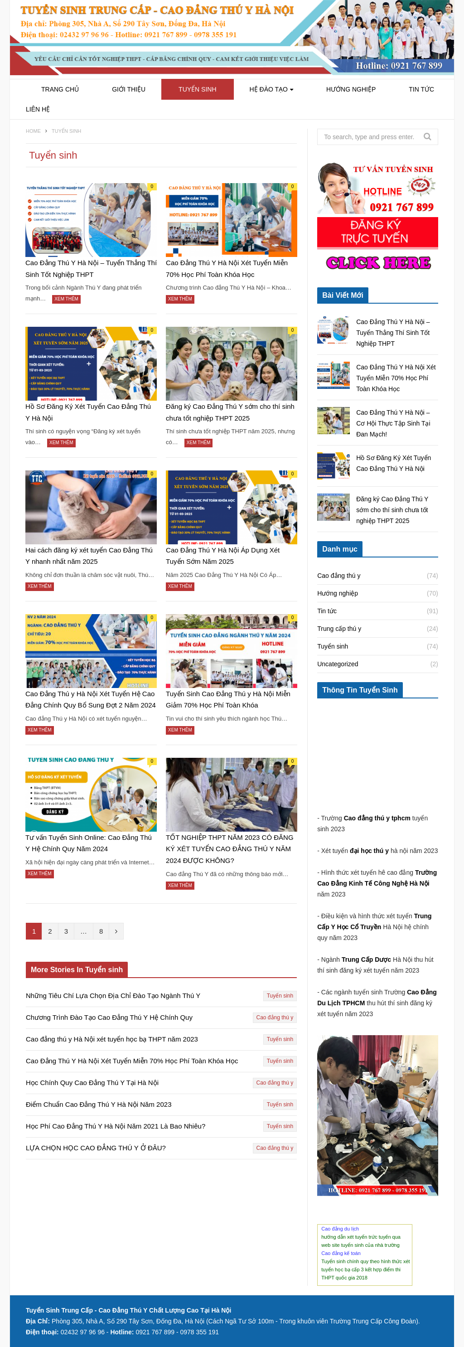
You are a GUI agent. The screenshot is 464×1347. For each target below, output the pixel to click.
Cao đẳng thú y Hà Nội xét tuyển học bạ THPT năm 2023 (112, 1039)
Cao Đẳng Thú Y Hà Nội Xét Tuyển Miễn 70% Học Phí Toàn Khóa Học (227, 268)
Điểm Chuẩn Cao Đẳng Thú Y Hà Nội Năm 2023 (98, 1104)
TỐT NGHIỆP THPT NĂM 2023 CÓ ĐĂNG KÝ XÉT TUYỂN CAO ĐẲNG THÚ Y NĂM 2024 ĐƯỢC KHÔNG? (229, 848)
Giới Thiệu (128, 89)
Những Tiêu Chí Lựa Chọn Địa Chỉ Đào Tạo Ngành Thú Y (113, 995)
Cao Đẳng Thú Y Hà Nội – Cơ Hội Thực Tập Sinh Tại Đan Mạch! (393, 423)
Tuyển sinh (197, 89)
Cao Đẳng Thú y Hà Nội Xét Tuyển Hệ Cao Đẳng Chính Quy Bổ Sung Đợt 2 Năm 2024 (90, 699)
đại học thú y (369, 850)
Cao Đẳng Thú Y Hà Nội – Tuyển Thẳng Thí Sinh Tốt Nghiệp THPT (91, 268)
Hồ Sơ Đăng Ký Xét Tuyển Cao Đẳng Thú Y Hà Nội (88, 412)
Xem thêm (66, 298)
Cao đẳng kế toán (341, 1253)
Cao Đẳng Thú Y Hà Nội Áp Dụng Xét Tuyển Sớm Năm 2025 (223, 556)
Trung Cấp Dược (367, 959)
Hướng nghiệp (351, 89)
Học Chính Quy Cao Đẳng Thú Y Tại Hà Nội (92, 1082)
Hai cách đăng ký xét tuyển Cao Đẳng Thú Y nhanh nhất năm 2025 (89, 556)
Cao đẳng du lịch (340, 1228)
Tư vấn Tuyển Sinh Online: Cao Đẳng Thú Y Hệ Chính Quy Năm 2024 (88, 843)
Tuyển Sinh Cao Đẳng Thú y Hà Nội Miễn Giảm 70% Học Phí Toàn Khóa (228, 699)
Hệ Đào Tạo (269, 89)
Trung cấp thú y (339, 628)
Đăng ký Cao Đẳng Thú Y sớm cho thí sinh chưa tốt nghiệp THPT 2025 (230, 412)
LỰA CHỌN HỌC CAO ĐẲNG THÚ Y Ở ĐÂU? (96, 1148)
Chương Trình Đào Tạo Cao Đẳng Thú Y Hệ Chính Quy (109, 1017)
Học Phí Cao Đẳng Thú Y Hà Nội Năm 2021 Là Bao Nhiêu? (115, 1126)
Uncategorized (337, 664)
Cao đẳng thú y (275, 1017)
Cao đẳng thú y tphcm (377, 818)
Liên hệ (38, 109)
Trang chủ (60, 89)
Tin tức (421, 89)
